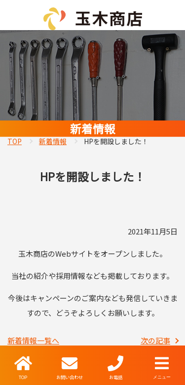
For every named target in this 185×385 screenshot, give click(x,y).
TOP (14, 141)
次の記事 (155, 340)
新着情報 (53, 141)
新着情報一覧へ (33, 340)
